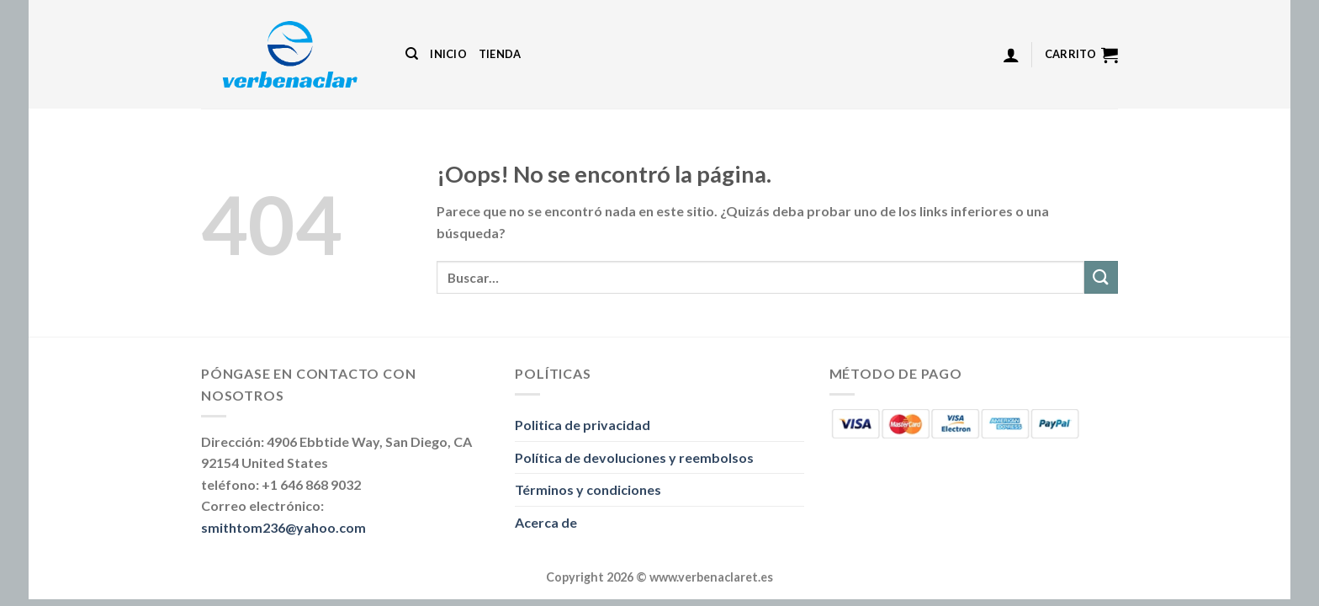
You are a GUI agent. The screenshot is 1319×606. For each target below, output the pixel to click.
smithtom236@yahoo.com (283, 527)
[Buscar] (411, 54)
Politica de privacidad (582, 425)
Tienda (500, 54)
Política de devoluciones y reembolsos (634, 457)
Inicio (448, 54)
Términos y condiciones (588, 489)
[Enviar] (1101, 277)
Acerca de (546, 522)
